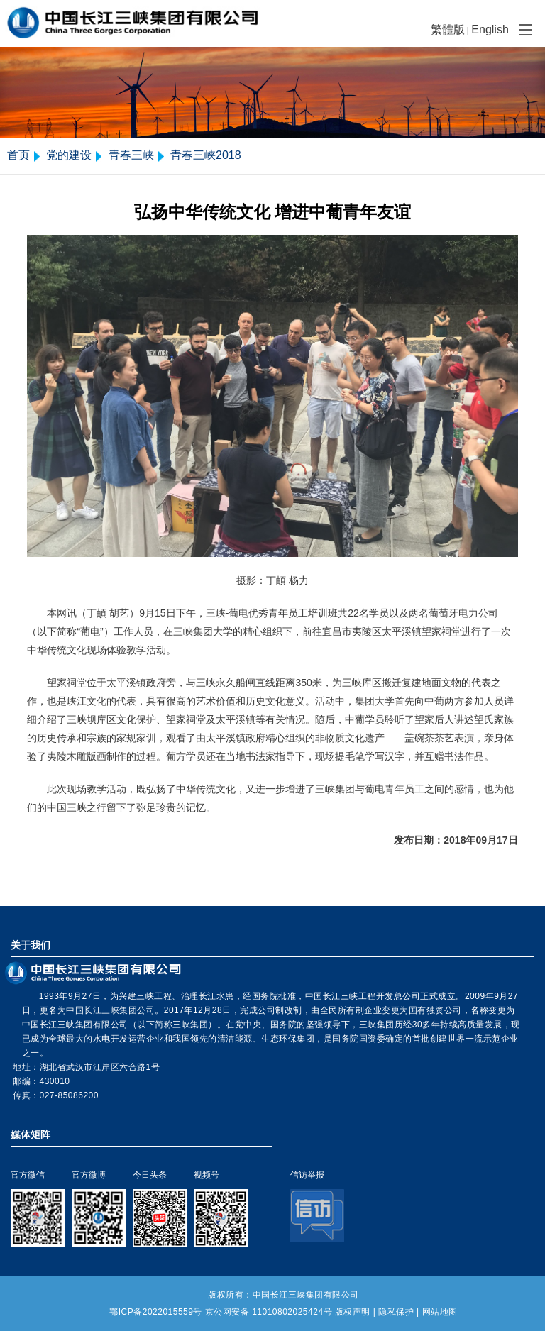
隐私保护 (396, 1312)
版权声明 (352, 1312)
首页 (18, 155)
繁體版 (448, 29)
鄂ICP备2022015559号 (155, 1312)
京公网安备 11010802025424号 (268, 1312)
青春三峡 (131, 155)
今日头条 (150, 1175)
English (489, 29)
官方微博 (89, 1175)
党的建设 (69, 155)
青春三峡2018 (205, 155)
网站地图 (440, 1312)
